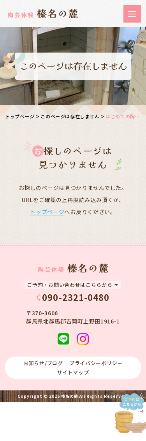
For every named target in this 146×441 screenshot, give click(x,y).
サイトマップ (73, 372)
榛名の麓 (69, 396)
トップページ (20, 116)
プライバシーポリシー (96, 362)
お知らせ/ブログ (43, 362)
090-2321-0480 (75, 297)
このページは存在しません (69, 116)
